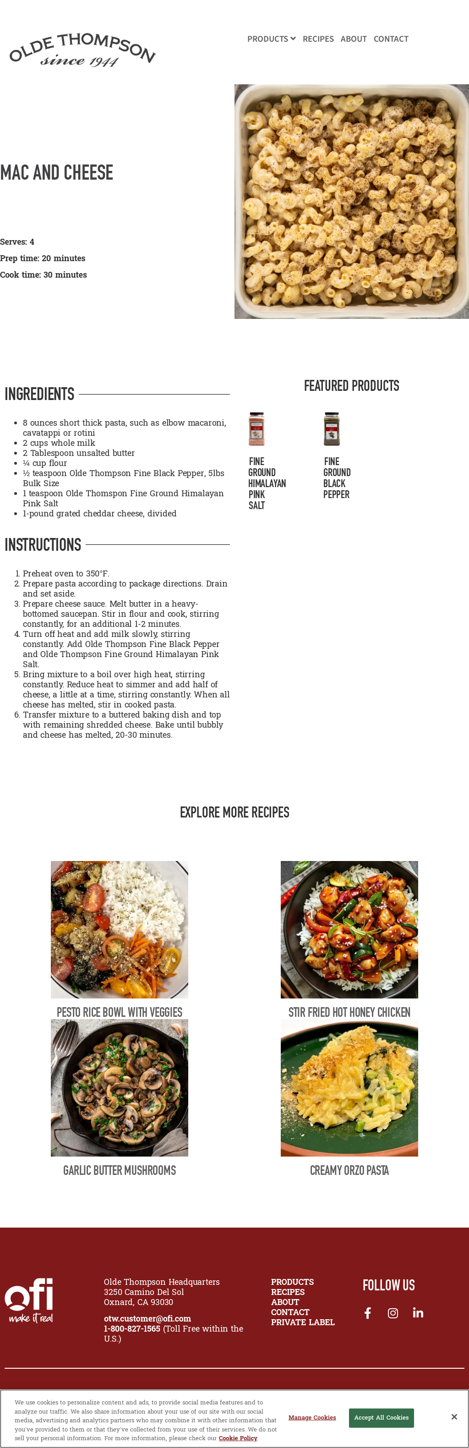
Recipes (318, 39)
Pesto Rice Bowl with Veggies (119, 1012)
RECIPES (288, 1293)
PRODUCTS (292, 1283)
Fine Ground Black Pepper (337, 478)
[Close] (454, 1417)
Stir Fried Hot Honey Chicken (349, 1012)
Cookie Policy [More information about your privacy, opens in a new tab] (238, 1438)
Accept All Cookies (381, 1418)
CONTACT (290, 1313)
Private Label (303, 1323)
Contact (391, 39)
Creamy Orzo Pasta (349, 1170)
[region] (234, 1418)
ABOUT (285, 1303)
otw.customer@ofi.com (147, 1319)
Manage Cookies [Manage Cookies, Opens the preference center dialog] (312, 1418)
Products (271, 39)
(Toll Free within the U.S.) (173, 1334)
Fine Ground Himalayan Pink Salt (267, 483)
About (354, 39)
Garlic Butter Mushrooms (119, 1170)
